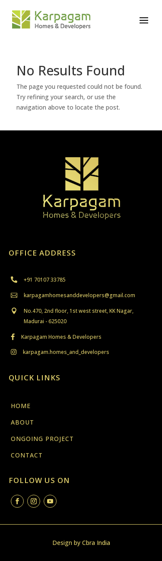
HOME (21, 406)
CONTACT (27, 455)
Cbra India (96, 542)
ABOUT (22, 422)
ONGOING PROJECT (42, 439)
